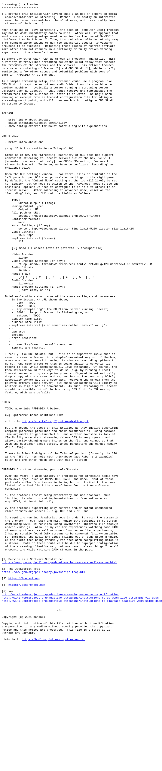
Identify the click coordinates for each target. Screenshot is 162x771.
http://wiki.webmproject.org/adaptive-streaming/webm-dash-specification (60, 712)
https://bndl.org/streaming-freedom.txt (53, 766)
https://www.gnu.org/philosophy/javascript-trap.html (44, 685)
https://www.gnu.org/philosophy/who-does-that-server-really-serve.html (59, 674)
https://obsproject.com (26, 701)
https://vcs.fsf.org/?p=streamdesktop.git (55, 505)
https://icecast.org (24, 693)
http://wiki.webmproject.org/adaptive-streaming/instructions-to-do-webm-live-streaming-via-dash (80, 716)
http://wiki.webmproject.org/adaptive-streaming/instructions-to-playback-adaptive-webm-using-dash (82, 720)
